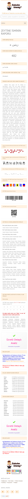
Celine (4, 274)
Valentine (5, 265)
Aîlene (10, 286)
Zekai (12, 254)
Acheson (4, 323)
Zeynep (4, 244)
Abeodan (17, 322)
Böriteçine (5, 272)
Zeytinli (11, 227)
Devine (17, 275)
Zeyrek (4, 245)
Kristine (19, 263)
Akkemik (8, 328)
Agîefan (18, 325)
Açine (4, 269)
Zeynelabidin (22, 242)
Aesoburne (17, 284)
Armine (4, 271)
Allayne (4, 288)
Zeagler (4, 251)
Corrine (7, 275)
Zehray (20, 253)
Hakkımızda (4, 481)
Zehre (24, 253)
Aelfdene (23, 283)
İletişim (15, 482)
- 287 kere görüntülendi (18, 404)
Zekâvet (23, 254)
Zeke (8, 256)
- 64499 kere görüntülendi (18, 391)
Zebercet (11, 251)
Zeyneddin (12, 242)
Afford (13, 325)
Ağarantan (5, 326)
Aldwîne (23, 286)
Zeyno (15, 244)
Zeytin (4, 227)
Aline (11, 269)
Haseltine (5, 263)
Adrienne (8, 283)
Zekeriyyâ (5, 257)
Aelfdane (19, 283)
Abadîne (4, 281)
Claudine (18, 274)
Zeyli (4, 242)
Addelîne (20, 281)
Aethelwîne (22, 284)
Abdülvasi (11, 322)
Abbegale (5, 319)
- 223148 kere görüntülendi (17, 377)
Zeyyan (11, 247)
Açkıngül (14, 323)
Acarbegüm (22, 322)
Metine (23, 263)
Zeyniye (11, 244)
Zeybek (4, 241)
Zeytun (20, 236)
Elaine (24, 275)
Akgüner (4, 328)
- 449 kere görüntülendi (18, 413)
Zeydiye (20, 241)
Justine (15, 263)
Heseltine (10, 263)
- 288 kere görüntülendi (18, 405)
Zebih (15, 251)
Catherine (23, 272)
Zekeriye (18, 256)
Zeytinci (7, 227)
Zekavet (19, 254)
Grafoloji (3, 482)
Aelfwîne (5, 284)
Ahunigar (10, 326)
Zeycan (12, 241)
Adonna (23, 323)
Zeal (8, 251)
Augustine (5, 262)
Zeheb (9, 253)
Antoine (23, 269)
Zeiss (9, 254)
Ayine (12, 271)
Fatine (20, 262)
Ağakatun (23, 325)
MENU (3, 23)
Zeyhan (23, 241)
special (7, 496)
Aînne (14, 286)
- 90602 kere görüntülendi (18, 382)
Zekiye (14, 257)
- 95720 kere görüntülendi (18, 380)
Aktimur (12, 328)
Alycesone (12, 288)
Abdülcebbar (11, 320)
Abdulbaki (11, 319)
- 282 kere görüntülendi (18, 410)
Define (13, 275)
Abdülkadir (5, 322)
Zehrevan (5, 254)
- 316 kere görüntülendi (18, 408)
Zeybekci (9, 241)
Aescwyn (9, 325)
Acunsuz (9, 323)
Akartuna (14, 326)
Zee (3, 253)
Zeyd (16, 241)
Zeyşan (7, 245)
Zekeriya (12, 256)
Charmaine (8, 274)
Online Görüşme (19, 481)
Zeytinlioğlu (15, 227)
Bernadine (20, 271)
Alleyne (8, 288)
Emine (4, 277)
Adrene (4, 283)
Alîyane (20, 287)
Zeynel (17, 242)
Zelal (17, 257)
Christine (10, 262)
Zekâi (15, 254)
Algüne (8, 287)
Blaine (24, 271)
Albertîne (19, 286)
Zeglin (6, 253)
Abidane (8, 281)
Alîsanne (15, 287)
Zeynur (23, 244)
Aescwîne (13, 284)
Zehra (12, 253)
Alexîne (4, 287)
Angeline (19, 269)
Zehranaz (17, 253)
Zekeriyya (23, 256)
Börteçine (10, 272)
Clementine (15, 262)
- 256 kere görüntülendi (18, 412)
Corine (4, 275)
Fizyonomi (9, 482)
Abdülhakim (16, 320)
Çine (11, 275)
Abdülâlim (5, 320)
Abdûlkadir (17, 319)
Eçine (21, 275)
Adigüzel (19, 323)
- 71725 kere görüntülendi (18, 388)
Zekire (10, 257)
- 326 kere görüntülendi (18, 400)
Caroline (19, 272)
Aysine (15, 271)
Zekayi (4, 256)
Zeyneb (7, 242)
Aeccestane (13, 283)
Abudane (12, 281)
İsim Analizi (11, 481)
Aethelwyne (5, 286)
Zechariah (19, 251)
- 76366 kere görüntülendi (18, 385)
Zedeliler (23, 251)
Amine (15, 269)
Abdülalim (23, 319)
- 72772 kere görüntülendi (18, 386)
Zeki (8, 257)
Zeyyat (14, 247)
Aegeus (4, 325)
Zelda (20, 257)
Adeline (7, 269)
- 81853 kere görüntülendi (18, 383)
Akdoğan (23, 326)
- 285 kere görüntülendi (18, 415)
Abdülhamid (22, 320)
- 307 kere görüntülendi (18, 407)
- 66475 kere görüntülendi (18, 390)
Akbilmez (19, 326)
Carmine (14, 272)
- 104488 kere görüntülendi (17, 378)
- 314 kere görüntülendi (18, 402)
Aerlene (8, 284)
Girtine (23, 262)
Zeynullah (19, 244)
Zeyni (8, 244)
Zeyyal (7, 247)
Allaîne (23, 287)
